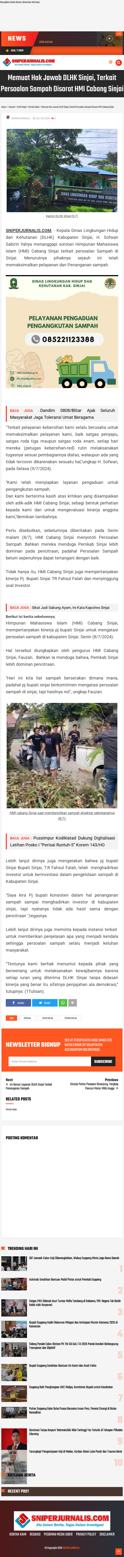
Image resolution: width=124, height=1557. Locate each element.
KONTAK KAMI (17, 1534)
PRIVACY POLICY (86, 1534)
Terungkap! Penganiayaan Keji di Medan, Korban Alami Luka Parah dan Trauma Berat (75, 1452)
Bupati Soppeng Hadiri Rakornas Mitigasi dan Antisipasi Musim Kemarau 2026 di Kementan (73, 1324)
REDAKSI (35, 1534)
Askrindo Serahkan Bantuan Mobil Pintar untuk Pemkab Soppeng (65, 1280)
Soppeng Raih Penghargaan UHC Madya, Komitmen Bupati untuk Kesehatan (71, 1387)
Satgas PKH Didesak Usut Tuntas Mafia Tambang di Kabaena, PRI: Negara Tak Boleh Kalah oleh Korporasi (75, 1303)
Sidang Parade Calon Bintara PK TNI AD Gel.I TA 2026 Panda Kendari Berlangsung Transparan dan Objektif (73, 1346)
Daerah (27, 1018)
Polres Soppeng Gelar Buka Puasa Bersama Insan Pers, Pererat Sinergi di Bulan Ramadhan (73, 1410)
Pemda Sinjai (71, 1018)
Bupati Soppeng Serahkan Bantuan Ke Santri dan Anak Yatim (62, 1366)
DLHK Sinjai (47, 1018)
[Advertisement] (62, 18)
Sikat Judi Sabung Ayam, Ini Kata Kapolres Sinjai (70, 607)
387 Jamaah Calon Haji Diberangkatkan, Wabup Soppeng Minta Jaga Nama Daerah (74, 1258)
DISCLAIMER (107, 1534)
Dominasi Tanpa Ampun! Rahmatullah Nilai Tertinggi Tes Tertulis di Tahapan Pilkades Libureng (76, 1432)
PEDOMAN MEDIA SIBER (58, 1534)
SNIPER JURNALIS (71, 1548)
